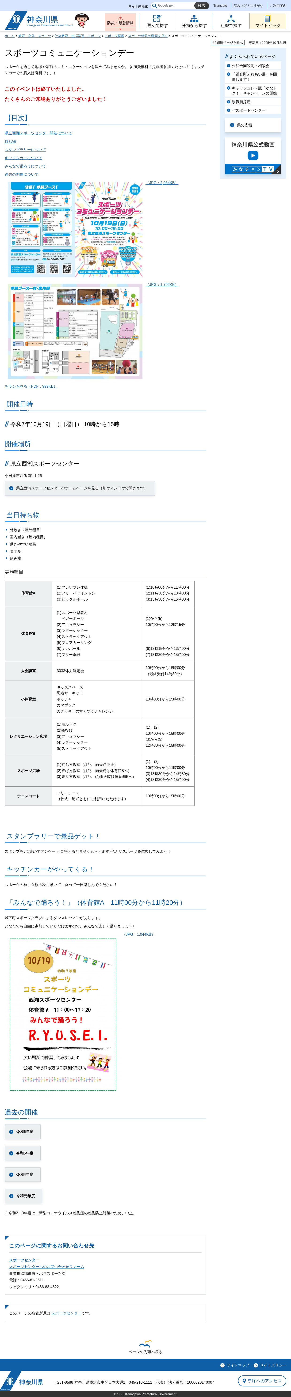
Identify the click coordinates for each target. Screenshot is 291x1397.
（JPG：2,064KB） (92, 183)
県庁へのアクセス (265, 1380)
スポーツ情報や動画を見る (148, 36)
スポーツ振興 (114, 36)
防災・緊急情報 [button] (120, 23)
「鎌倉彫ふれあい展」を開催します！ (254, 76)
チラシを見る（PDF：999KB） (31, 386)
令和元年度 (25, 1196)
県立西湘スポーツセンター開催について (38, 133)
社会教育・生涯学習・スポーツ (78, 36)
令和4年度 (24, 1175)
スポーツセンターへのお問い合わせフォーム (46, 1267)
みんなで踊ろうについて (25, 166)
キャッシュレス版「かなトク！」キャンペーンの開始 (254, 90)
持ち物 (10, 142)
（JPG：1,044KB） (80, 934)
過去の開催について (21, 174)
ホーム (10, 36)
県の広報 (244, 125)
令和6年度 (24, 1132)
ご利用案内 (278, 6)
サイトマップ (238, 1365)
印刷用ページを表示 (228, 42)
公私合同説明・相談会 (250, 66)
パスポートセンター (249, 110)
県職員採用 (241, 102)
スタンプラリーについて (25, 150)
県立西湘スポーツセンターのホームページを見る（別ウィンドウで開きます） (82, 488)
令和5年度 (24, 1153)
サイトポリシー (273, 1365)
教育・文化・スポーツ (34, 36)
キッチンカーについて (23, 158)
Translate (220, 6)
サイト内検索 (138, 6)
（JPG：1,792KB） (92, 285)
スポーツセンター (24, 1260)
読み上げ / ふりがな (248, 6)
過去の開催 (21, 1112)
